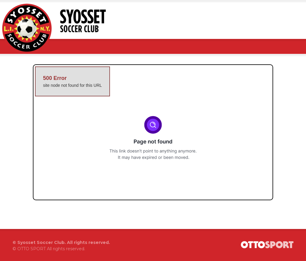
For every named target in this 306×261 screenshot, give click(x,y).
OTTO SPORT (31, 248)
